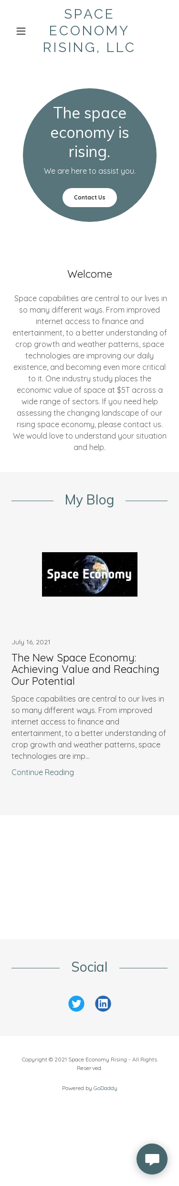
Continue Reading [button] (42, 772)
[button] (23, 31)
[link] (89, 31)
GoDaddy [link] (105, 1088)
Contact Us (89, 197)
